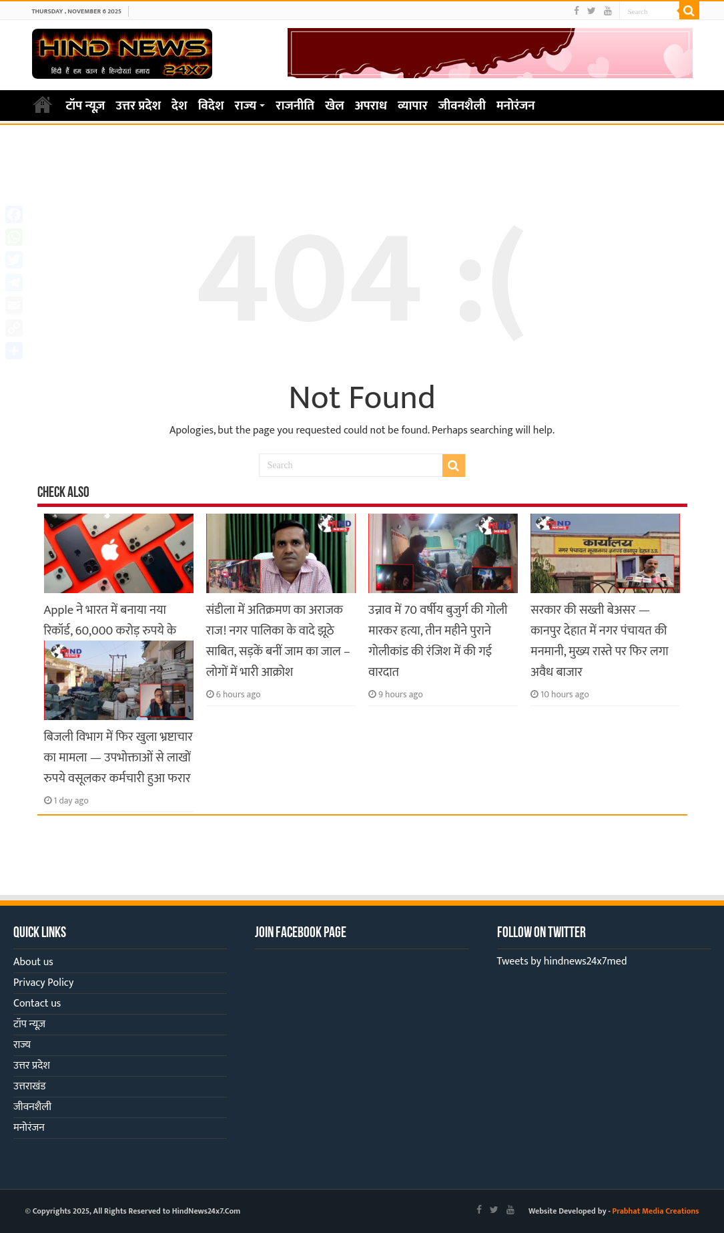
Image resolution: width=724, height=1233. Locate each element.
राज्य (246, 106)
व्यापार (413, 106)
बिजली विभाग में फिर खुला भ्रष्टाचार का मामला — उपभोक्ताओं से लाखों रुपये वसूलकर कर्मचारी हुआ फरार (118, 758)
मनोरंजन (515, 106)
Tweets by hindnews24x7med (562, 961)
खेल (334, 106)
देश (179, 106)
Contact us (37, 1004)
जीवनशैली (462, 106)
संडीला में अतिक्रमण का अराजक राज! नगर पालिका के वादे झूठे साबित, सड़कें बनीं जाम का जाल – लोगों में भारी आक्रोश (278, 641)
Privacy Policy (43, 983)
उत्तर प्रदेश (138, 106)
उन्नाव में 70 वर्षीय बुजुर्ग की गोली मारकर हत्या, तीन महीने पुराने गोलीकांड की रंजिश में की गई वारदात (437, 641)
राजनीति (295, 106)
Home (42, 104)
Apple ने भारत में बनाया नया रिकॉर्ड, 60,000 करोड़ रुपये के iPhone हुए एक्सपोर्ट (110, 631)
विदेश (211, 106)
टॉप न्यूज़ (85, 106)
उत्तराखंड (29, 1086)
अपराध (371, 106)
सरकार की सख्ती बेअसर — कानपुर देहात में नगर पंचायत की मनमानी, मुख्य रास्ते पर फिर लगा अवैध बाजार (599, 641)
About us (33, 962)
